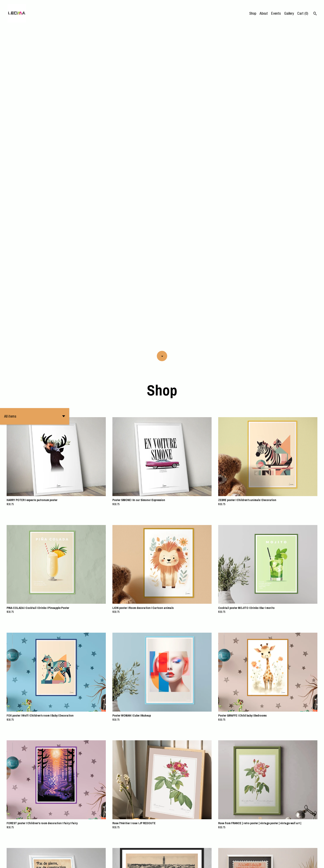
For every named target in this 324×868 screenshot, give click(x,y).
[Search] (315, 14)
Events (276, 13)
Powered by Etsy (51, 861)
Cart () (302, 13)
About (264, 13)
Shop (252, 13)
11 (175, 850)
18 (185, 850)
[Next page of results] (191, 850)
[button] (34, 93)
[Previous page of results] (133, 850)
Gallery (289, 13)
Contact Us (306, 861)
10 (169, 850)
